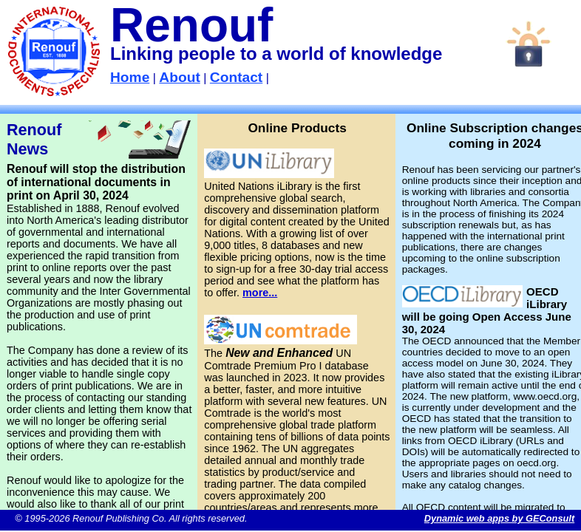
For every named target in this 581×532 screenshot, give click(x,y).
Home (129, 77)
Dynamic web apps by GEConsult (499, 518)
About (179, 77)
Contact (236, 77)
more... (259, 293)
